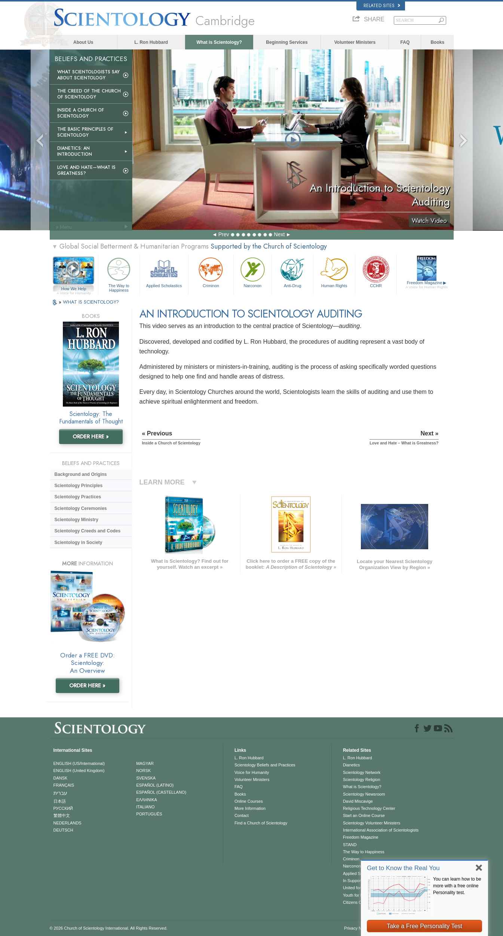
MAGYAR (145, 763)
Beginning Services (286, 42)
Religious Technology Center (369, 808)
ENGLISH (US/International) (79, 763)
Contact (241, 815)
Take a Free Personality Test (424, 926)
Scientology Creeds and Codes (88, 531)
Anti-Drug (292, 271)
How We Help (74, 289)
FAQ (405, 42)
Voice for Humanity (251, 772)
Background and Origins (81, 474)
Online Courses (248, 801)
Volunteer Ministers (354, 42)
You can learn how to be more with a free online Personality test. (457, 885)
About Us (83, 42)
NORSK (143, 770)
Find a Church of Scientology (260, 823)
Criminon (210, 271)
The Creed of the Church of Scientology (89, 94)
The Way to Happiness (119, 273)
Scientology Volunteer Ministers (371, 823)
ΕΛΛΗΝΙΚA (146, 799)
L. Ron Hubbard (151, 42)
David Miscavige (358, 801)
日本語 (59, 801)
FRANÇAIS (63, 785)
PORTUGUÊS (149, 814)
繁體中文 (61, 815)
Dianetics (351, 765)
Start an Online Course (364, 815)
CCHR (376, 271)
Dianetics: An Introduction (74, 151)
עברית (60, 793)
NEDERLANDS (67, 823)
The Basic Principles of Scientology (85, 132)
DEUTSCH (63, 830)
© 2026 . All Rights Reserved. (109, 928)
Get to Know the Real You (403, 868)
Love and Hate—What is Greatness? (86, 170)
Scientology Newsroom (364, 794)
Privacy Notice (357, 928)
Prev (223, 234)
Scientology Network (361, 772)
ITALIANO (145, 807)
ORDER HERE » (91, 436)
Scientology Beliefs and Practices (264, 765)
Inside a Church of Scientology (80, 113)
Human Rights (334, 271)
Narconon (253, 271)
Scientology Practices (78, 496)
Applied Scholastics (164, 271)
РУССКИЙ (63, 808)
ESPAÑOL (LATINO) (155, 785)
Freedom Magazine (427, 284)
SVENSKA (146, 778)
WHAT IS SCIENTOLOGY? (91, 302)
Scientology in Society (78, 542)
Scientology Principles (79, 485)
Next (279, 234)
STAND (349, 844)
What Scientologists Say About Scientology (88, 75)
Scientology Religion (361, 779)
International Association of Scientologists (380, 830)
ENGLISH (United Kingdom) (79, 770)
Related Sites (382, 5)
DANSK (60, 778)
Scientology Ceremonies (81, 508)
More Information (250, 808)
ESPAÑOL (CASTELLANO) (161, 792)
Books (437, 42)
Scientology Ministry (76, 519)
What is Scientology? (219, 42)
